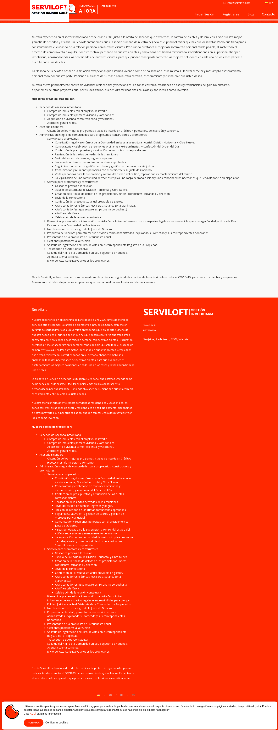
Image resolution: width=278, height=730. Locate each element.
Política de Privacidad (73, 723)
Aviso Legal (102, 723)
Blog (250, 14)
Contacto (268, 14)
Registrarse (230, 14)
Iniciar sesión (204, 14)
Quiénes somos (42, 723)
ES (269, 2)
